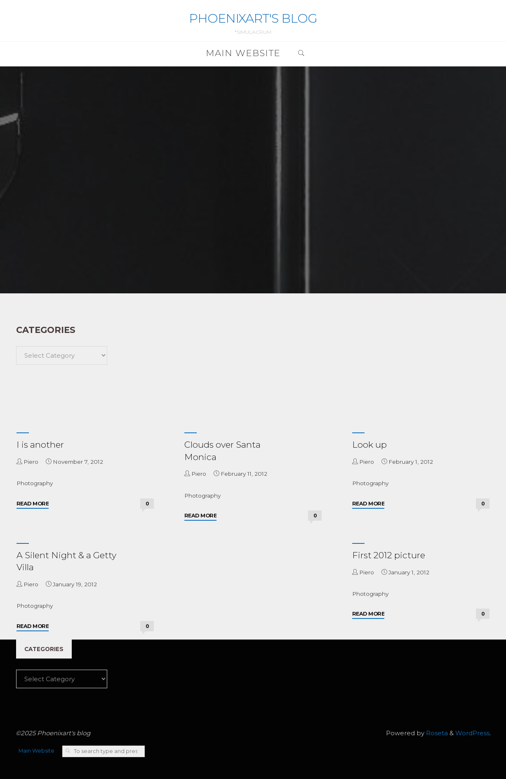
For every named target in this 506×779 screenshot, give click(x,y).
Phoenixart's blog (253, 18)
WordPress (472, 733)
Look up (369, 444)
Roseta (436, 733)
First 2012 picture (388, 555)
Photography (34, 483)
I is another (40, 444)
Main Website (36, 751)
